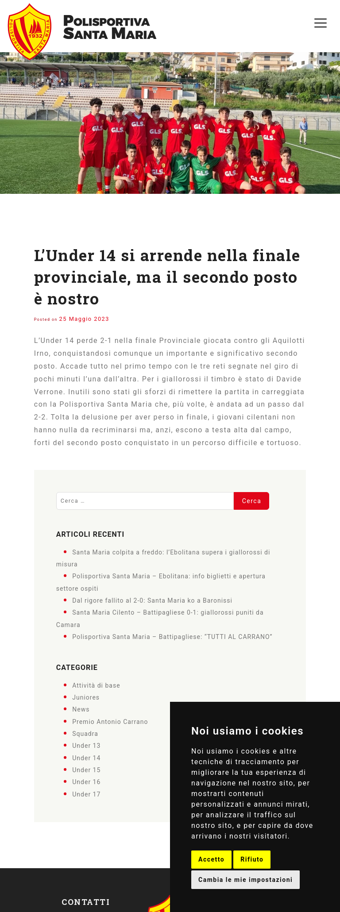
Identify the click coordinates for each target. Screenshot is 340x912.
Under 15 (86, 769)
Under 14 (86, 757)
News (80, 709)
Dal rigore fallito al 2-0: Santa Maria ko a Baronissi (152, 600)
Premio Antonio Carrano (110, 721)
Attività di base (96, 685)
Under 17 (86, 793)
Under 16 (86, 781)
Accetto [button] (211, 859)
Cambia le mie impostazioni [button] (245, 879)
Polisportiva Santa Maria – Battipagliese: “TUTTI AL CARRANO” (172, 636)
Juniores (86, 697)
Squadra (85, 733)
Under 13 (86, 745)
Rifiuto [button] (251, 859)
